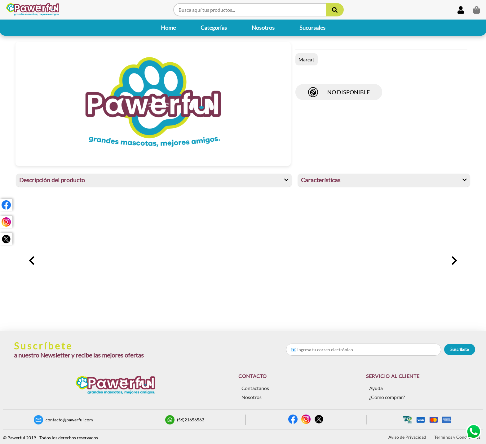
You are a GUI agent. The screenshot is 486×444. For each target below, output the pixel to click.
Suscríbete (459, 349)
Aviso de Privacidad (407, 437)
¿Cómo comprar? (387, 397)
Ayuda (376, 388)
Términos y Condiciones (457, 437)
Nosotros (251, 397)
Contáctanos (255, 388)
